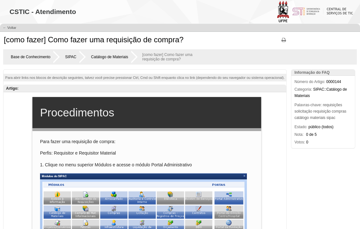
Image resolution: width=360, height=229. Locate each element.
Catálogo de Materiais (109, 57)
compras (339, 111)
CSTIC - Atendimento (43, 11)
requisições (332, 105)
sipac (330, 117)
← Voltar (9, 28)
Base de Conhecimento (31, 57)
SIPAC (70, 57)
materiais (317, 117)
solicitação (303, 111)
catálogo (302, 117)
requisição (322, 111)
